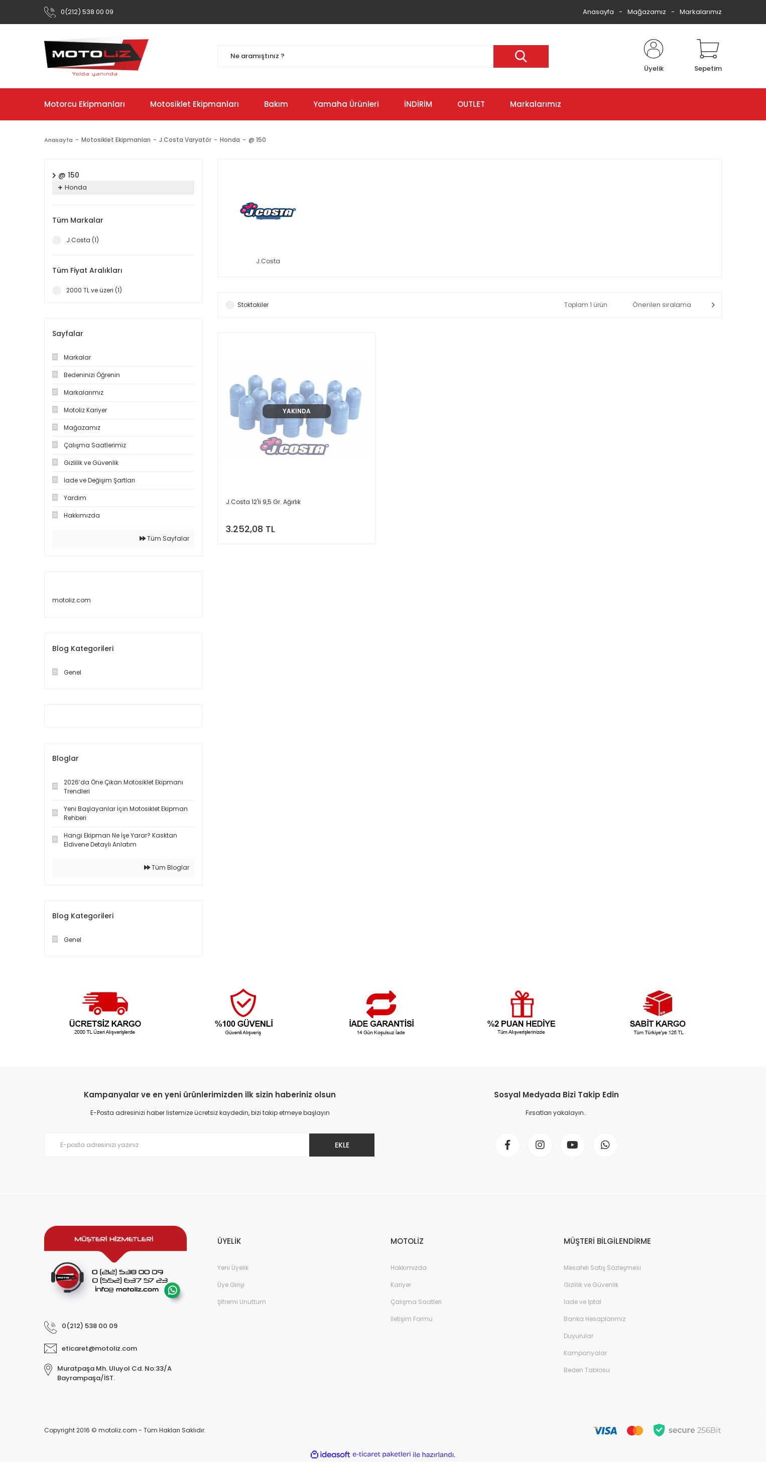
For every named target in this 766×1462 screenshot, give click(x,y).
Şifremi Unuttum (241, 1301)
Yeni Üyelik (232, 1267)
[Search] (383, 56)
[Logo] (96, 56)
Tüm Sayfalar (164, 538)
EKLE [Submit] (342, 1145)
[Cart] (708, 56)
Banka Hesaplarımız (594, 1319)
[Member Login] (653, 56)
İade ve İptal (582, 1301)
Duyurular (578, 1336)
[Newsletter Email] (209, 1145)
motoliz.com (71, 600)
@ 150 (258, 139)
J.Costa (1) (82, 240)
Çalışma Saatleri (416, 1301)
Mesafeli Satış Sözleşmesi (602, 1267)
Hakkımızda (409, 1267)
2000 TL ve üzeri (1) (94, 290)
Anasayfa (598, 12)
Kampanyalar (585, 1353)
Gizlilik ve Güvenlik (591, 1284)
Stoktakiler (253, 304)
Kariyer (401, 1284)
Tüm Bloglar (166, 867)
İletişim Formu (412, 1319)
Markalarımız (701, 12)
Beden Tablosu (587, 1370)
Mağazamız (646, 12)
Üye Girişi (230, 1284)
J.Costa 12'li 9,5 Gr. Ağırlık (263, 502)
